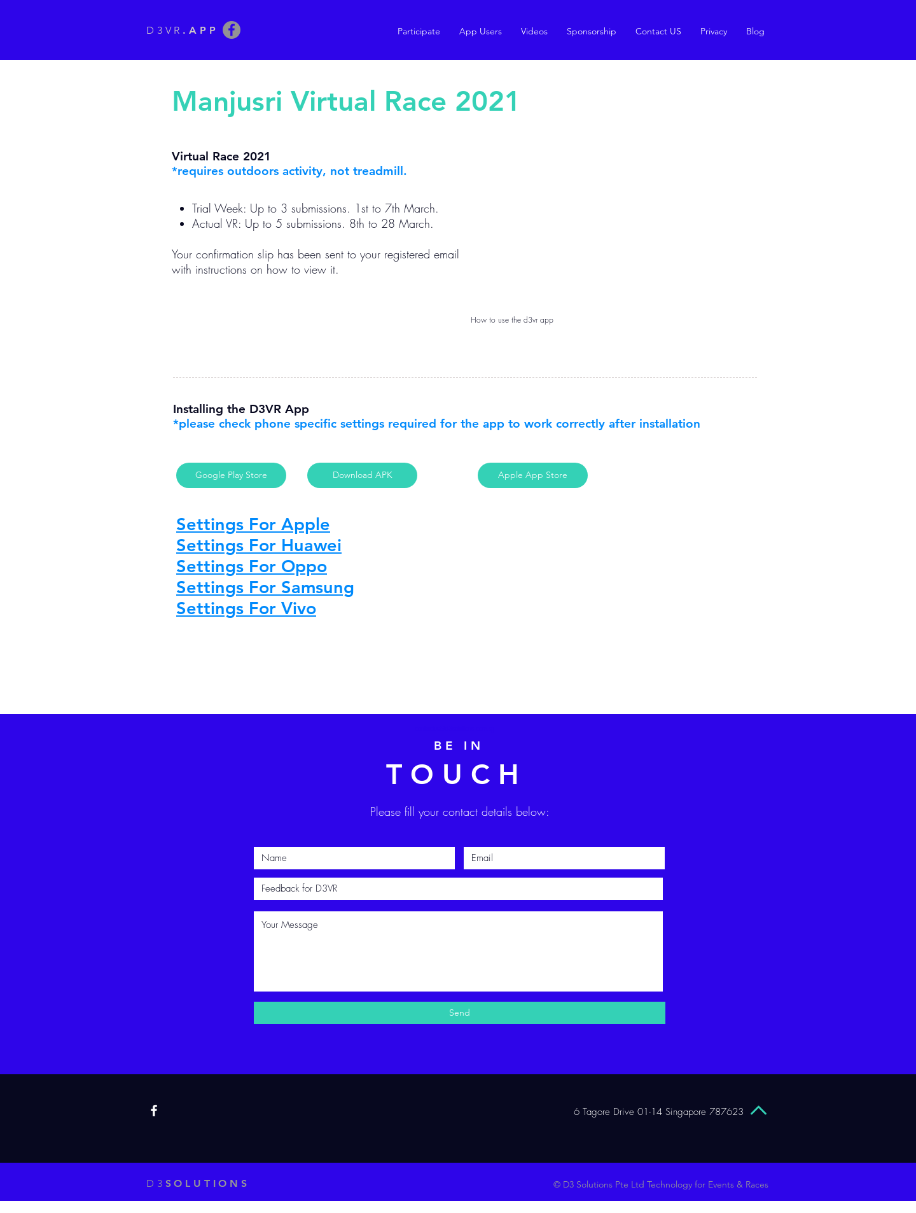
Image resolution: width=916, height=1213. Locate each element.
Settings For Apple (253, 524)
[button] (480, 31)
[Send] (459, 1013)
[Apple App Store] (533, 475)
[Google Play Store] (231, 475)
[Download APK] (362, 475)
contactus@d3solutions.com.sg (455, 728)
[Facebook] (231, 30)
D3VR (182, 30)
